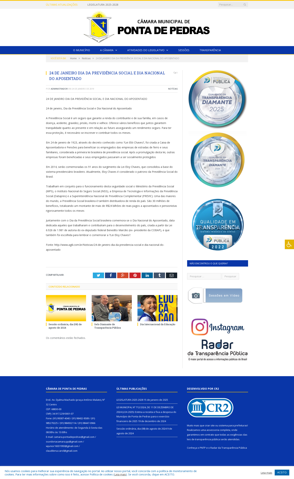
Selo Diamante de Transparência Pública (107, 326)
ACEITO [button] (282, 472)
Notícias (173, 88)
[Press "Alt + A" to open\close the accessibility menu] (289, 244)
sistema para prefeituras (233, 425)
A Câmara (106, 50)
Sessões (183, 50)
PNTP (203, 447)
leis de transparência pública (203, 439)
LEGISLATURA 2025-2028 (102, 4)
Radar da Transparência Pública (228, 447)
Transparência (210, 50)
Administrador (59, 88)
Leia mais (120, 474)
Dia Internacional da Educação (157, 324)
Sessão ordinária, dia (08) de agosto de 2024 (65, 326)
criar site (210, 425)
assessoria (212, 430)
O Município (81, 50)
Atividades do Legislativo (145, 50)
